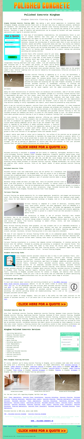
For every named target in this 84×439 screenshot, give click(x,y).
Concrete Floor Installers (62, 404)
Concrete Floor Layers (33, 399)
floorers (58, 370)
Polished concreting (11, 152)
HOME (56, 10)
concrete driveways (38, 370)
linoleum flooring (71, 365)
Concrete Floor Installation (33, 397)
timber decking (16, 366)
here (9, 287)
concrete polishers (69, 158)
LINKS (60, 10)
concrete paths (34, 368)
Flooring (36, 426)
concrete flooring (38, 74)
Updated (22, 426)
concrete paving (54, 368)
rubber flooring (74, 368)
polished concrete (24, 25)
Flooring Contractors (64, 399)
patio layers (57, 366)
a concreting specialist (24, 365)
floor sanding (15, 368)
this (10, 285)
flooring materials (67, 40)
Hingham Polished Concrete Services (22, 330)
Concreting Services (66, 401)
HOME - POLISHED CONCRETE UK (42, 421)
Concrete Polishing (51, 397)
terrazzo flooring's (62, 215)
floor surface (39, 66)
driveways (74, 370)
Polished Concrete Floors (51, 402)
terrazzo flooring (15, 225)
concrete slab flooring (63, 257)
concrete (41, 161)
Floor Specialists (15, 397)
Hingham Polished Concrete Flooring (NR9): (19, 23)
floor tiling (17, 370)
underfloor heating (36, 366)
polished (15, 114)
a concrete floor (36, 100)
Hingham (32, 152)
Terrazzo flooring (10, 195)
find (9, 313)
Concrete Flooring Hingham (37, 414)
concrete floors (22, 263)
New (18, 426)
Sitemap (5, 426)
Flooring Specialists (19, 406)
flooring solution (31, 324)
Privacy (79, 426)
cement (62, 139)
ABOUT (65, 10)
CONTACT (70, 10)
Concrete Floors (19, 402)
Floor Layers (46, 404)
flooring (51, 55)
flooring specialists (37, 372)
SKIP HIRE (74, 366)
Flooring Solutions (17, 399)
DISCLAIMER (76, 10)
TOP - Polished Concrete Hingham (15, 414)
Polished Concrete (18, 401)
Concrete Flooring (66, 397)
